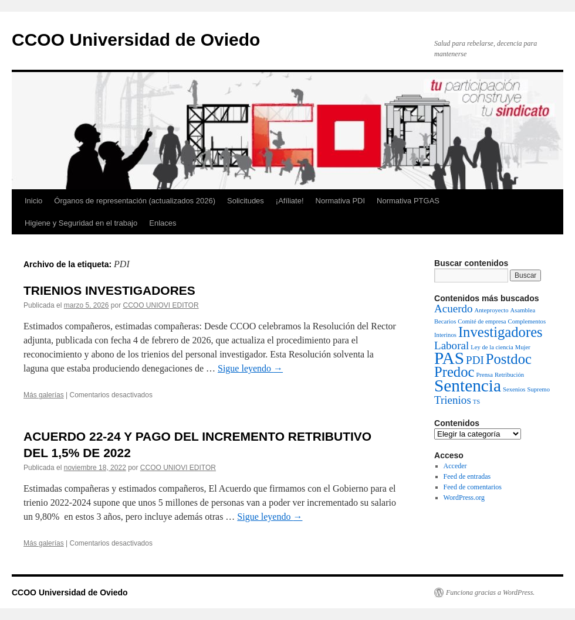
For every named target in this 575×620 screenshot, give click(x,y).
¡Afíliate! (290, 200)
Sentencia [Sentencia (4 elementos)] (467, 385)
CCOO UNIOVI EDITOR (160, 305)
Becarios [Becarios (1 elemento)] (445, 321)
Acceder (455, 466)
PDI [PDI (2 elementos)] (475, 360)
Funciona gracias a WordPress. (490, 592)
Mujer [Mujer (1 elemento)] (522, 347)
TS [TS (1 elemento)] (476, 401)
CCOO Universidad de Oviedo (136, 39)
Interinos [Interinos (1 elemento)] (445, 335)
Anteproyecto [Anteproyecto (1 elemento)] (492, 310)
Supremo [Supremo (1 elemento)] (538, 389)
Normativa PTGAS (408, 200)
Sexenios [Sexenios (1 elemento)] (514, 389)
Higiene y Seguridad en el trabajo (81, 223)
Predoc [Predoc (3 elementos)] (454, 372)
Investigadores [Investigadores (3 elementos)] (500, 332)
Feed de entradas (467, 476)
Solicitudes (245, 200)
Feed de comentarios (473, 487)
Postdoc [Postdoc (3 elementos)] (509, 359)
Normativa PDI (341, 200)
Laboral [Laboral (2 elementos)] (451, 345)
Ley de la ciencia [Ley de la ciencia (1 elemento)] (492, 347)
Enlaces (162, 223)
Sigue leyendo (250, 368)
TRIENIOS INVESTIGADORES (109, 290)
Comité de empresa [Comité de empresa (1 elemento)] (482, 321)
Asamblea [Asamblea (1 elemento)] (523, 310)
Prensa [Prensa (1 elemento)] (484, 375)
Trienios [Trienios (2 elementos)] (452, 400)
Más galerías (43, 395)
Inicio (33, 200)
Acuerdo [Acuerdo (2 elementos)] (453, 308)
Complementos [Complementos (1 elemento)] (527, 321)
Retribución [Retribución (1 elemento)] (509, 375)
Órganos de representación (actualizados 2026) (134, 200)
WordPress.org (464, 497)
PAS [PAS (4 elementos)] (449, 358)
